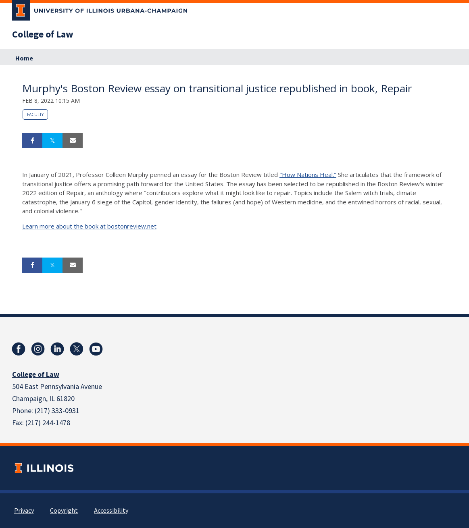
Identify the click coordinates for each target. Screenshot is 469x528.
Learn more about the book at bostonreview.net (89, 226)
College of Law (42, 35)
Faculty (35, 114)
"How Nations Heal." (307, 174)
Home (24, 58)
